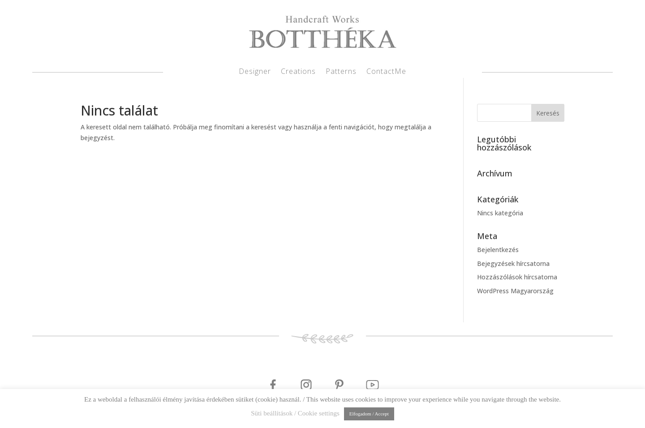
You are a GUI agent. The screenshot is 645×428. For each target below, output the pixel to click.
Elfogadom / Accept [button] (369, 413)
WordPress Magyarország (515, 291)
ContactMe (386, 72)
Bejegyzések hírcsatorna (513, 263)
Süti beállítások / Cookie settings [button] (295, 413)
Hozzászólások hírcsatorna (517, 277)
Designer (255, 72)
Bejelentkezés (498, 249)
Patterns (341, 72)
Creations (298, 72)
